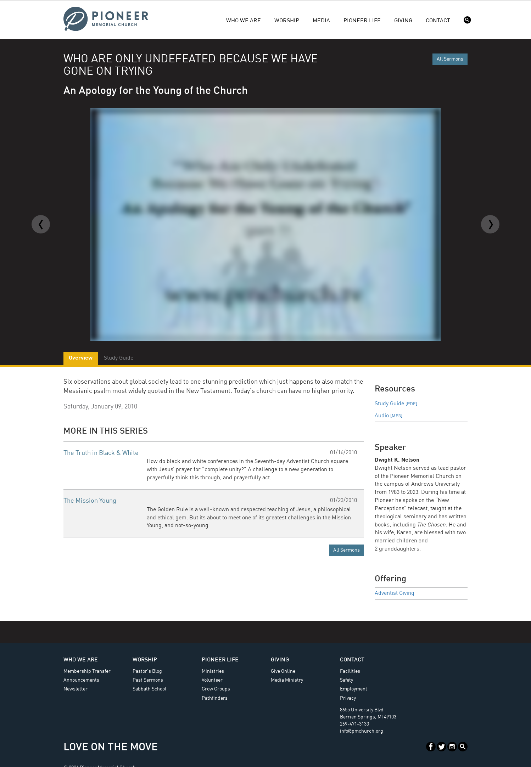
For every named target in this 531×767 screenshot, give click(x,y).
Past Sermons (148, 680)
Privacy (348, 698)
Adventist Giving (394, 593)
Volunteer (212, 680)
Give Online (283, 671)
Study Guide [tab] (118, 358)
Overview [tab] (81, 358)
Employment (353, 689)
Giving (403, 21)
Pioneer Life (362, 21)
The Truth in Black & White (101, 453)
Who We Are (243, 21)
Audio (388, 416)
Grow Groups (216, 689)
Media (321, 21)
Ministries (213, 671)
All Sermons (450, 59)
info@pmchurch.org (361, 731)
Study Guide (396, 404)
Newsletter (75, 689)
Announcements (81, 680)
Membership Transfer (87, 671)
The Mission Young (89, 501)
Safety (346, 680)
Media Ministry (287, 680)
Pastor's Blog (147, 671)
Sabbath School (149, 689)
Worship (286, 21)
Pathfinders (215, 698)
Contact (438, 21)
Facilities (350, 671)
